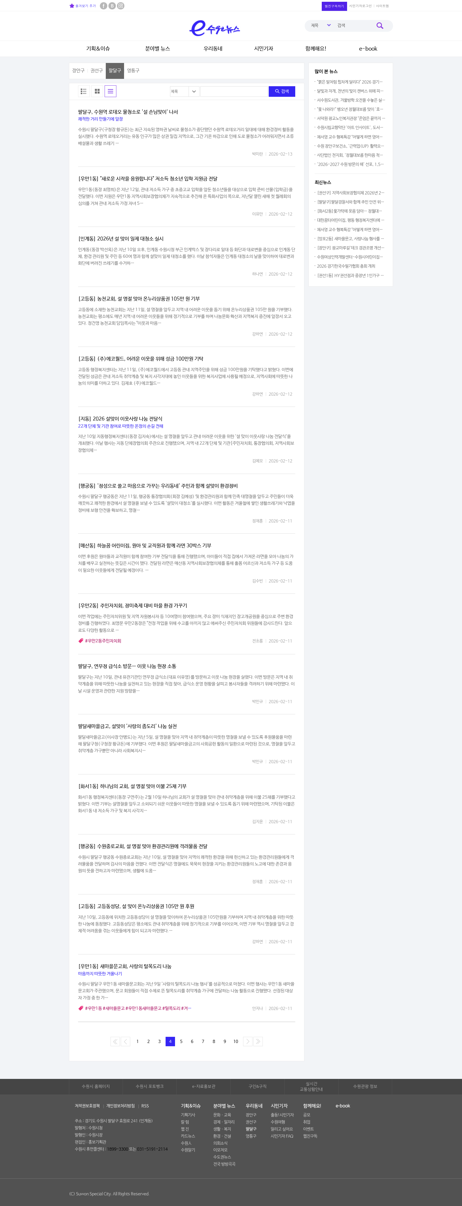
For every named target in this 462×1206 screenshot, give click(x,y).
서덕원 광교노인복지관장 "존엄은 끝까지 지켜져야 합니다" (351, 118)
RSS (145, 1106)
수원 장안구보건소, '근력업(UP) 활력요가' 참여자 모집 (351, 146)
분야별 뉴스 (157, 49)
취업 (306, 1122)
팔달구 (115, 71)
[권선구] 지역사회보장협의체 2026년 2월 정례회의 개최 (351, 193)
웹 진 (185, 1129)
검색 (282, 91)
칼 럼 (185, 1122)
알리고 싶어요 (282, 1129)
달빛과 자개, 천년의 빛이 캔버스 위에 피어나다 (351, 91)
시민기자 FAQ (282, 1136)
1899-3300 (117, 1149)
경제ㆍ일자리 (224, 1122)
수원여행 (278, 1122)
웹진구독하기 (334, 6)
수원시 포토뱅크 (150, 1086)
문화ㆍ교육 (222, 1115)
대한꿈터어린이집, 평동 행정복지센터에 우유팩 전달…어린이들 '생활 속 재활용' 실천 (351, 220)
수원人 (186, 1143)
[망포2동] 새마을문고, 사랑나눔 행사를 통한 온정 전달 (351, 239)
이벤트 (308, 1129)
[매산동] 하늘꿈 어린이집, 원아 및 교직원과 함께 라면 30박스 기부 (144, 546)
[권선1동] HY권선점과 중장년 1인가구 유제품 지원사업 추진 (351, 275)
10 (235, 1041)
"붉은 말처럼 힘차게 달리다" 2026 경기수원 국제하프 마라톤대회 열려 (351, 82)
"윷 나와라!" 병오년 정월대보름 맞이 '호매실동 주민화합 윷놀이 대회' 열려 (351, 109)
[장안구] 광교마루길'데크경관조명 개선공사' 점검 (351, 248)
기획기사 (188, 1115)
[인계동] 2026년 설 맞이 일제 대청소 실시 (121, 239)
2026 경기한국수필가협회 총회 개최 (346, 266)
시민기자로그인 (360, 6)
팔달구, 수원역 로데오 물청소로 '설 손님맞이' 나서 (128, 112)
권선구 (96, 71)
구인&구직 (258, 1086)
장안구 (78, 71)
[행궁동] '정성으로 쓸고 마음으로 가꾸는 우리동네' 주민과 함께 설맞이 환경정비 (158, 486)
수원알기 (188, 1150)
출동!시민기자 (282, 1115)
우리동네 (213, 49)
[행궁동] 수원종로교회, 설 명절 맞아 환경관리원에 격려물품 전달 (142, 846)
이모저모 (220, 1150)
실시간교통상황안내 (311, 1087)
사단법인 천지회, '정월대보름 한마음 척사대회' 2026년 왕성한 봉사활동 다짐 (351, 155)
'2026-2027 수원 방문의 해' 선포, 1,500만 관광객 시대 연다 (351, 164)
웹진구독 (310, 1136)
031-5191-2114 (152, 1149)
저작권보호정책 (87, 1106)
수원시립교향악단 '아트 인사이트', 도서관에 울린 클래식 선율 (351, 127)
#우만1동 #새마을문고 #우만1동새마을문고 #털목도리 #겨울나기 (142, 1008)
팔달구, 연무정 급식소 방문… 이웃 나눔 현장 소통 (127, 666)
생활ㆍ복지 (222, 1129)
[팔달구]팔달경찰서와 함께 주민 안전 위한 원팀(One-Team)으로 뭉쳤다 (351, 202)
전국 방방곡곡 (224, 1164)
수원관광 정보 (365, 1086)
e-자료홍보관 (203, 1086)
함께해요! (316, 49)
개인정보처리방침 (120, 1106)
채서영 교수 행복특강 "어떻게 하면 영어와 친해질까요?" (351, 137)
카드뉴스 (188, 1136)
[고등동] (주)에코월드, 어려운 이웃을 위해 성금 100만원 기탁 (140, 359)
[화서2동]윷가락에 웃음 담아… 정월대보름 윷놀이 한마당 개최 (351, 211)
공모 (306, 1115)
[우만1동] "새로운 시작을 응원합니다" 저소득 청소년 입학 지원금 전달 (147, 179)
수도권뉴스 (222, 1157)
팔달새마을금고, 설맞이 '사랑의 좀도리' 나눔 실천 (127, 726)
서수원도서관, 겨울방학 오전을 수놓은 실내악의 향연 (351, 100)
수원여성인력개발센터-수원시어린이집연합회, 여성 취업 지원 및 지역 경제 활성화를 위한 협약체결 (351, 257)
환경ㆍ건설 (222, 1136)
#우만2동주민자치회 (103, 640)
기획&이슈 (98, 49)
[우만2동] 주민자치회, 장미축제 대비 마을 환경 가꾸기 (132, 606)
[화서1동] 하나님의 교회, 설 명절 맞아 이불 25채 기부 (132, 786)
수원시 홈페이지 (96, 1086)
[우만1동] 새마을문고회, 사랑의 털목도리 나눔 (124, 966)
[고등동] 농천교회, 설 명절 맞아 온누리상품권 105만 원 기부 (139, 299)
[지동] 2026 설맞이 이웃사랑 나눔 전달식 (120, 419)
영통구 (133, 71)
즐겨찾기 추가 (83, 6)
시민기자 (263, 49)
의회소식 (220, 1143)
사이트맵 (382, 6)
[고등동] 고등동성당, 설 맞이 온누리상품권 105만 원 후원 (136, 906)
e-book (368, 49)
